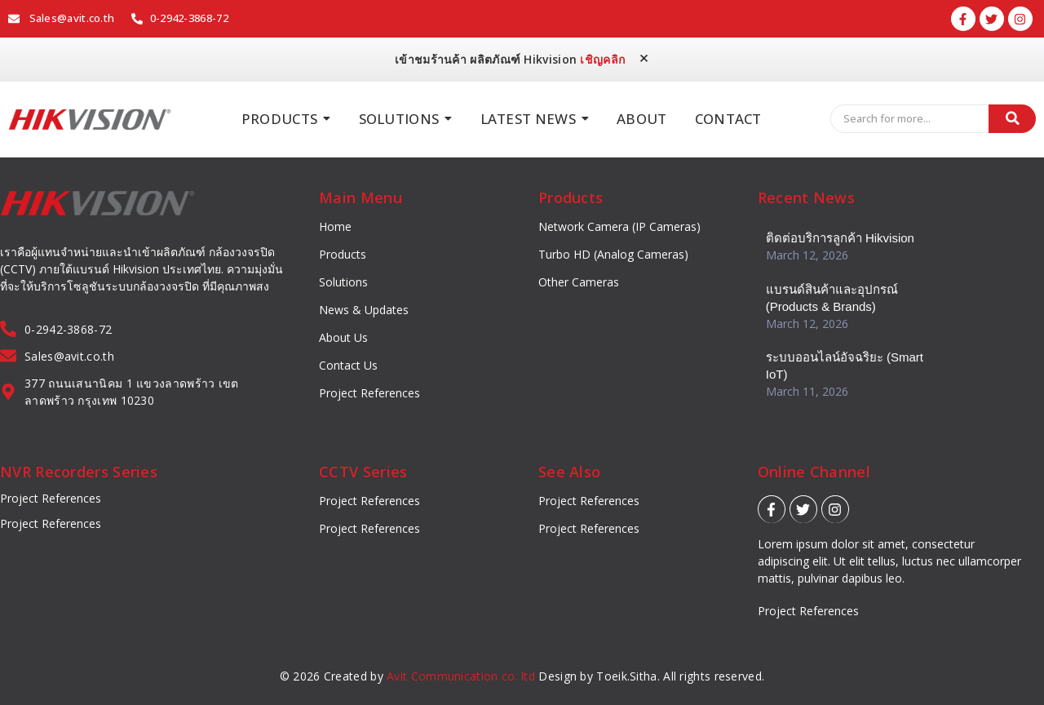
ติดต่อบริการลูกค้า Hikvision (840, 238)
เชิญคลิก (602, 59)
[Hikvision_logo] (89, 120)
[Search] (909, 119)
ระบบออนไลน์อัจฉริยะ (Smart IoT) (844, 364)
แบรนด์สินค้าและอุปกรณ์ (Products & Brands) (832, 297)
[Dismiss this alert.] (644, 58)
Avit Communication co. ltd (461, 676)
